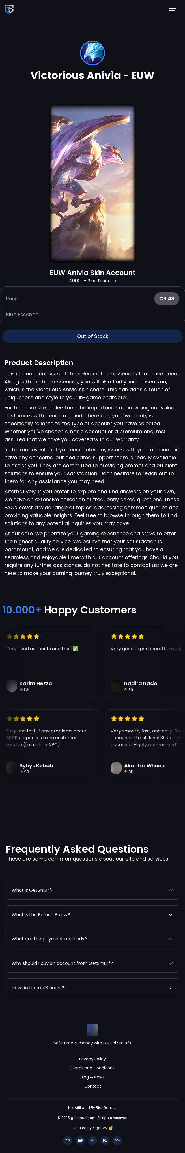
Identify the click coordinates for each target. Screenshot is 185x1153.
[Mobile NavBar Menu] (174, 8)
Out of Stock (92, 336)
